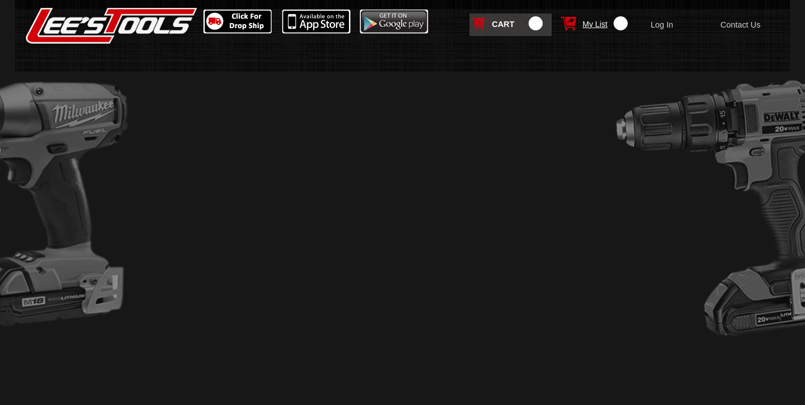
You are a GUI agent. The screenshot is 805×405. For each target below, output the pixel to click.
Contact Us (741, 24)
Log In (662, 24)
